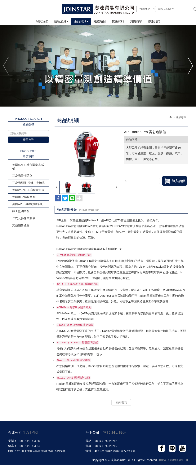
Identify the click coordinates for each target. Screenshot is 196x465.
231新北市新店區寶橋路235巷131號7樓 (41, 451)
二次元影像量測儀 (23, 218)
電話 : (12, 440)
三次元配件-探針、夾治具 (28, 182)
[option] (98, 66)
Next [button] (189, 66)
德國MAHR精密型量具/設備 (28, 166)
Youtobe (182, 448)
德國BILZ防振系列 (24, 197)
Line (172, 448)
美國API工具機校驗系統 (27, 204)
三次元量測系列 (22, 175)
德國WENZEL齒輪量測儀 (28, 189)
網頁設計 (163, 460)
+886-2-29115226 (28, 441)
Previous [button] (6, 66)
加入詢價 (174, 180)
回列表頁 (121, 402)
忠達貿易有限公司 (98, 9)
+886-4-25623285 (106, 446)
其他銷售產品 (20, 225)
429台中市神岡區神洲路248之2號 (115, 451)
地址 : (12, 451)
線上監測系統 (20, 211)
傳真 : (12, 445)
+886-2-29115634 (28, 446)
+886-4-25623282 (106, 441)
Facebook (161, 448)
